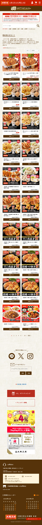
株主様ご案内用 (21, 384)
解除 (23, 373)
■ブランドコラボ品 (6, 43)
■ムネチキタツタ (24, 43)
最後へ (29, 335)
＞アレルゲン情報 (21, 402)
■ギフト (24, 42)
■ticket (30, 43)
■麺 (18, 40)
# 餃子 (18, 28)
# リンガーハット (31, 28)
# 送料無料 (14, 28)
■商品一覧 (5, 45)
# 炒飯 (22, 28)
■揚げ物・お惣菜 (13, 40)
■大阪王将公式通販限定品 (16, 43)
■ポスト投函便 (19, 42)
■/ (36, 43)
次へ (25, 335)
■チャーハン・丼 (6, 40)
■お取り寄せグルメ (31, 40)
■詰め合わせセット (23, 40)
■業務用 (37, 42)
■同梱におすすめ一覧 (31, 42)
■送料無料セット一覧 (11, 42)
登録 (29, 373)
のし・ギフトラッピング (21, 393)
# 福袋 (10, 28)
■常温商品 (5, 42)
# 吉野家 (25, 28)
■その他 (34, 43)
